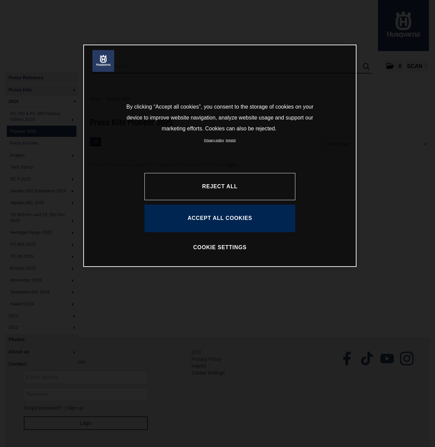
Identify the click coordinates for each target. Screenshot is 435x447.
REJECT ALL (220, 186)
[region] (219, 156)
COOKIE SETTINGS (219, 247)
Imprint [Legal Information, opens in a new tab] (231, 140)
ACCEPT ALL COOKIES (220, 218)
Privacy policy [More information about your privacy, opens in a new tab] (214, 140)
